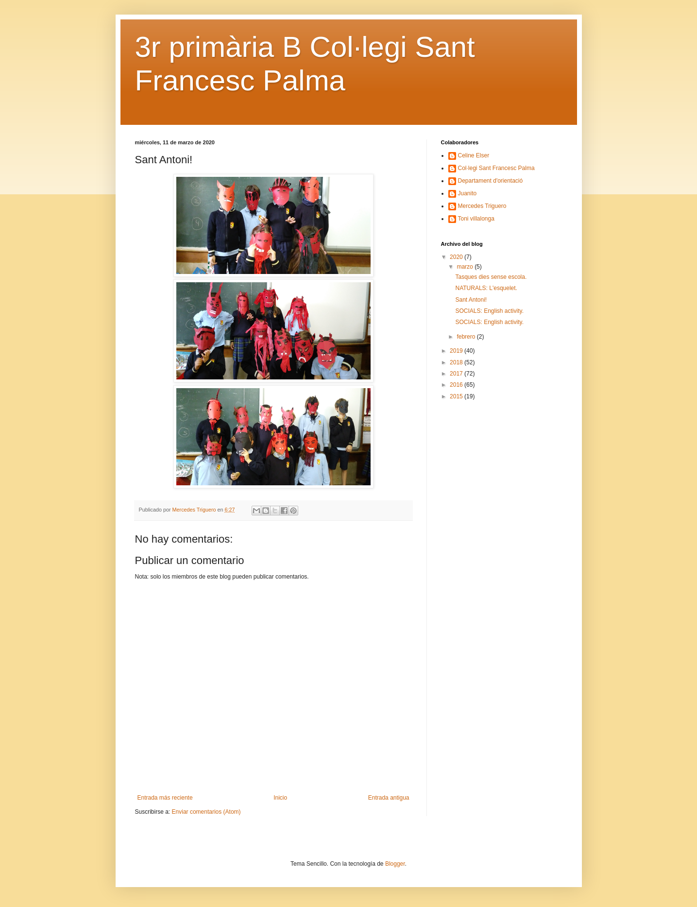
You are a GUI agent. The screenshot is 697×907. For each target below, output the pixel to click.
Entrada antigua (388, 797)
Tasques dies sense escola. (491, 277)
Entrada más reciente (165, 797)
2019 (457, 350)
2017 (457, 373)
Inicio (280, 797)
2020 (457, 257)
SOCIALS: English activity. (489, 311)
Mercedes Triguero (482, 206)
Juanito (467, 193)
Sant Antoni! (471, 299)
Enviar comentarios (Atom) (206, 811)
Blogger (395, 863)
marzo (466, 266)
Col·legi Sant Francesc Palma (496, 168)
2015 (457, 396)
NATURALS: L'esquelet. (486, 288)
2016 (457, 384)
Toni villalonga (476, 218)
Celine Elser (474, 155)
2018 (457, 362)
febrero (466, 336)
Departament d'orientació (490, 180)
